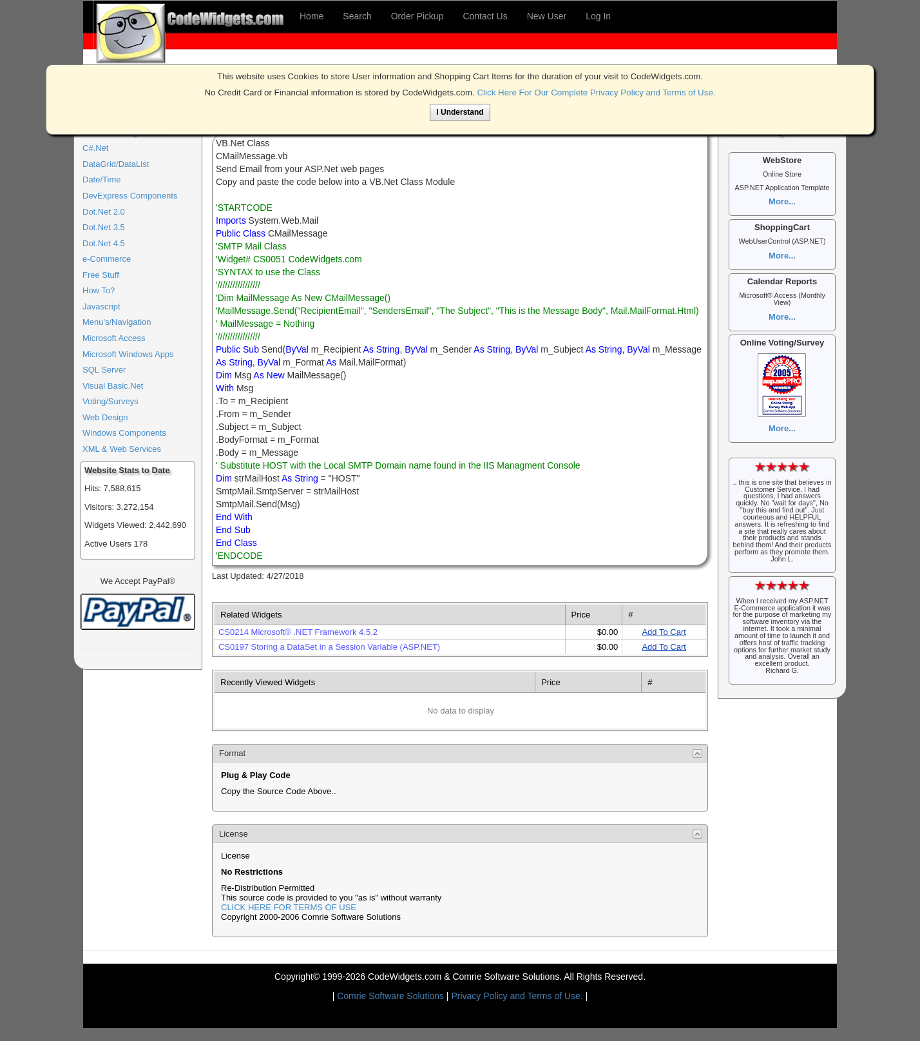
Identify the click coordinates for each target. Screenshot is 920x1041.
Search (357, 16)
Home (311, 16)
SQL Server (104, 370)
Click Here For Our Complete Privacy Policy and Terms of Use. (596, 92)
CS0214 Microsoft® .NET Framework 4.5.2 (298, 632)
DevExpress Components (129, 195)
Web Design (105, 417)
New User (546, 16)
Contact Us (485, 16)
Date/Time (101, 179)
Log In (598, 16)
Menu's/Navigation (116, 322)
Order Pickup (417, 16)
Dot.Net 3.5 (103, 227)
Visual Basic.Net (112, 386)
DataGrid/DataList (115, 164)
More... (782, 201)
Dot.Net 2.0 (103, 212)
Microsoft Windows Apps (128, 354)
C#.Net (95, 148)
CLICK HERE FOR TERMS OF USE (288, 907)
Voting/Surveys (110, 401)
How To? (98, 290)
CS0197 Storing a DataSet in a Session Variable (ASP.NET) (329, 647)
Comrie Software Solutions (391, 996)
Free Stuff (100, 275)
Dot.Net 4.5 (103, 243)
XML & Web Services (121, 449)
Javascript (101, 306)
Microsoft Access (114, 338)
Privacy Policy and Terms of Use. (516, 996)
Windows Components (124, 433)
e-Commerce (106, 259)
